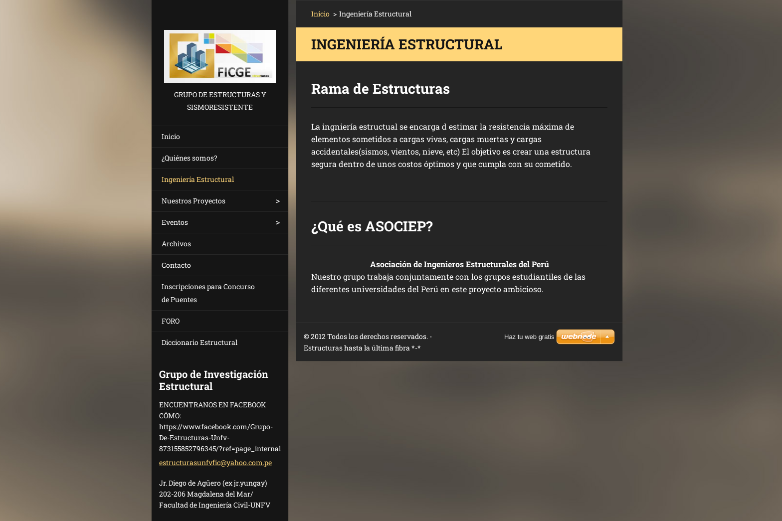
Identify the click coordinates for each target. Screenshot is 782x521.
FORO (171, 321)
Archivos (176, 243)
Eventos (175, 222)
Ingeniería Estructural (198, 179)
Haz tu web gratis (529, 337)
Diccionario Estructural (199, 342)
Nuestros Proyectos (193, 200)
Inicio (171, 136)
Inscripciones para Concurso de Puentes (208, 293)
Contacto (176, 265)
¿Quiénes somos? (189, 158)
